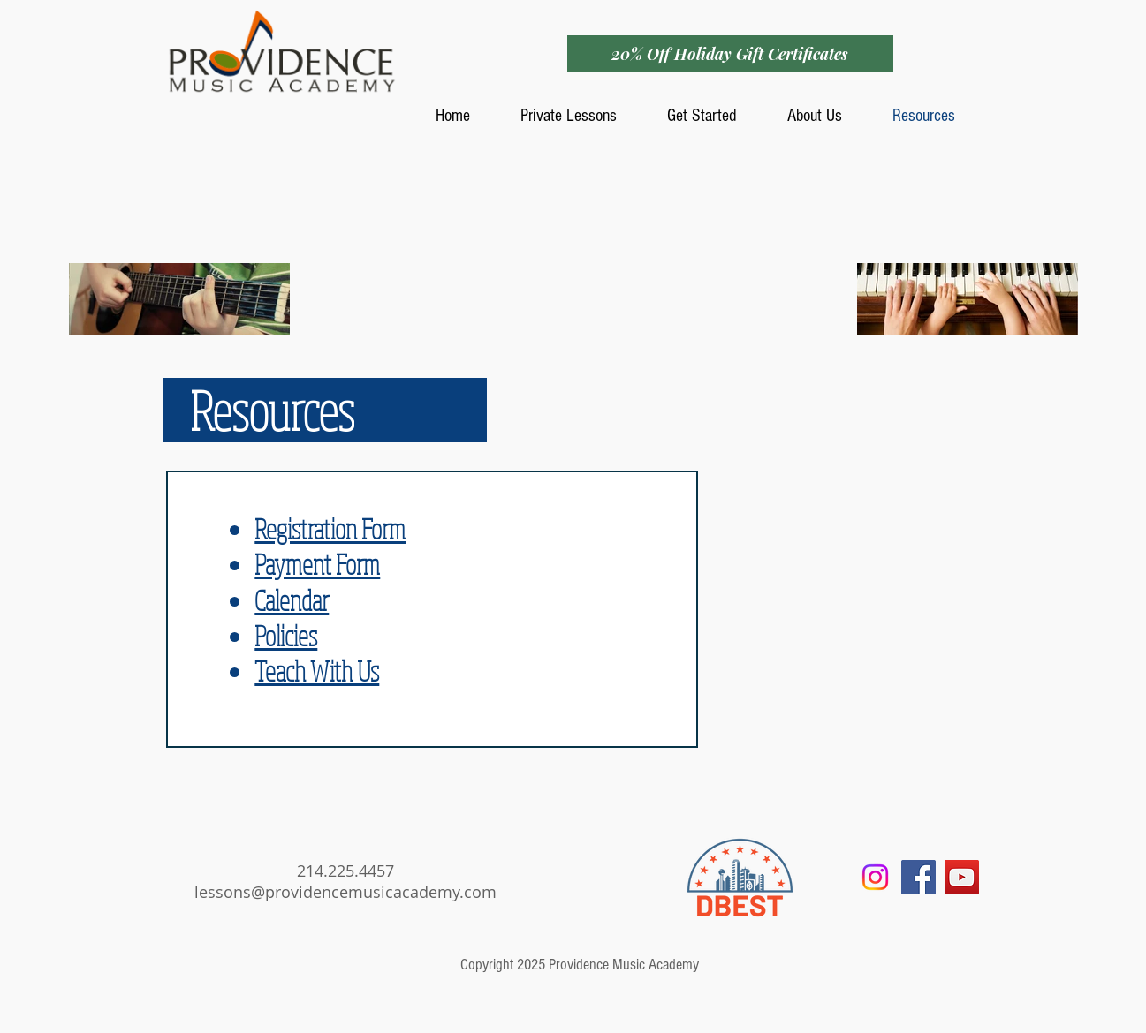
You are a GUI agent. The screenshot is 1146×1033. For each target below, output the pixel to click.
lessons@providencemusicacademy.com (345, 891)
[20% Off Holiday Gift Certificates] (730, 53)
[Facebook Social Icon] (918, 877)
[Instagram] (875, 877)
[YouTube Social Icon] (962, 877)
